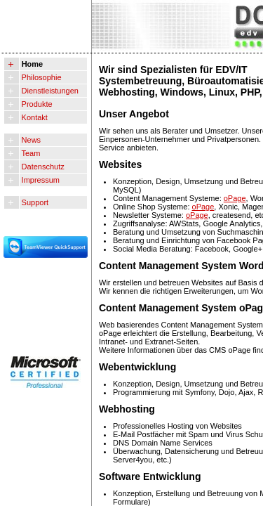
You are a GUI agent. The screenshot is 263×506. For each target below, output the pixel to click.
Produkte (36, 104)
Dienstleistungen (49, 90)
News (30, 140)
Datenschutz (42, 166)
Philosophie (41, 77)
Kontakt (34, 117)
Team (30, 153)
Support (34, 202)
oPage (235, 198)
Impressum (40, 180)
